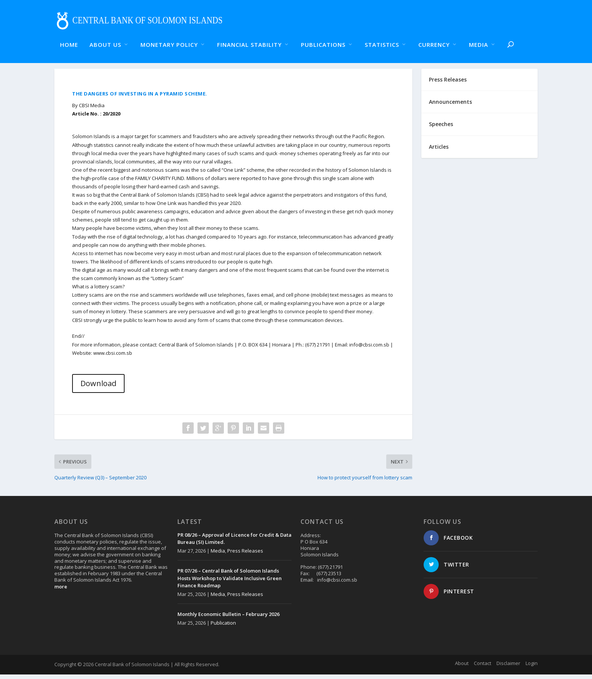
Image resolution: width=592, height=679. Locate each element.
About (462, 667)
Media (218, 555)
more (60, 591)
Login (532, 667)
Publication (223, 627)
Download (98, 388)
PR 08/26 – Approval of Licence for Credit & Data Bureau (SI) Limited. (234, 543)
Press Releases (245, 555)
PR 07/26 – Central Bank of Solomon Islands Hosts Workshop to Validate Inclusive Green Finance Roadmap (229, 582)
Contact (482, 667)
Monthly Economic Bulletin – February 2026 (228, 618)
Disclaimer (508, 667)
